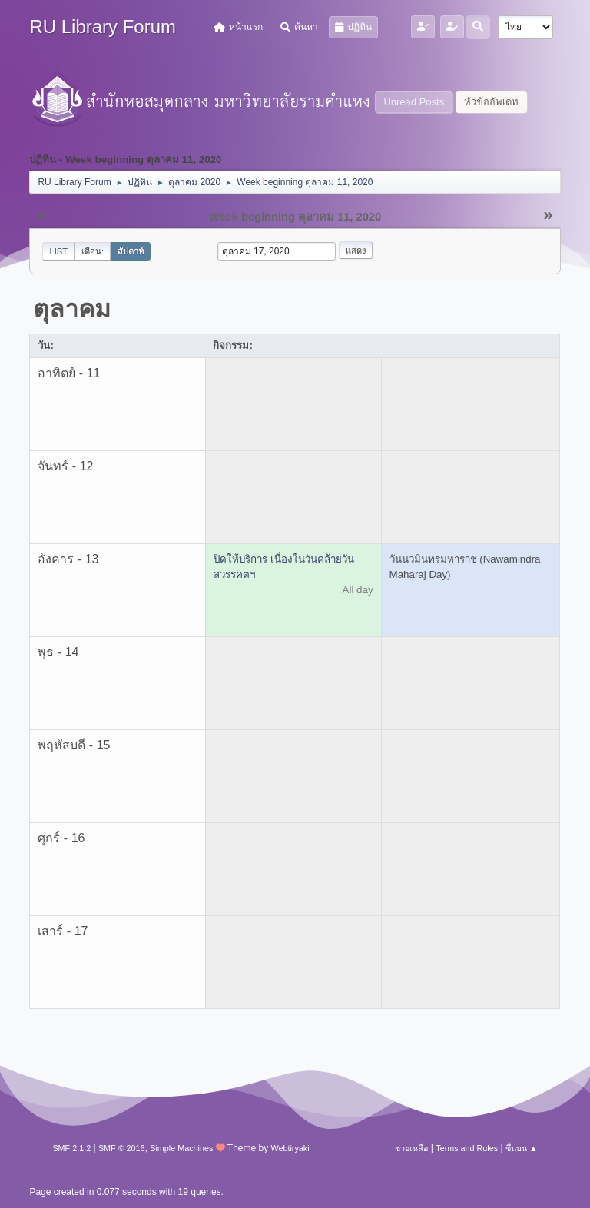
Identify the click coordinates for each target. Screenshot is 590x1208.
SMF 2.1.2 (71, 1148)
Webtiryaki (289, 1148)
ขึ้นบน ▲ (521, 1148)
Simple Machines (181, 1148)
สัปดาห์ (131, 251)
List (58, 251)
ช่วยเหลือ (411, 1148)
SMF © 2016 (121, 1148)
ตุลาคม (72, 309)
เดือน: (92, 251)
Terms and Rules (467, 1148)
